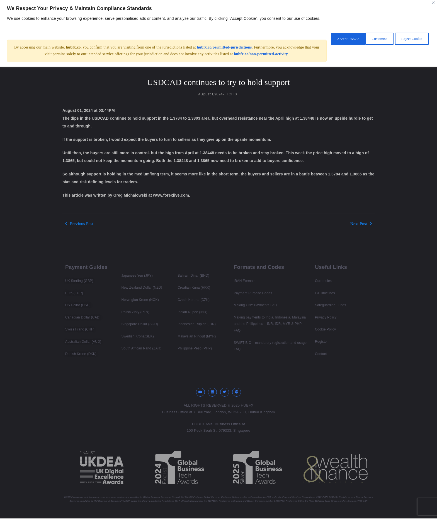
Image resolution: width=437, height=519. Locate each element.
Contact (321, 354)
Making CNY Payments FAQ (255, 305)
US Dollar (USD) (78, 305)
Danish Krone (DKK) (80, 354)
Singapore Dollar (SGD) (140, 324)
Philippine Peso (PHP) (195, 348)
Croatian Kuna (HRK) (194, 287)
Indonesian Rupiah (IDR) (197, 324)
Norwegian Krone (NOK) (140, 300)
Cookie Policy (325, 329)
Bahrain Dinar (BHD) (193, 275)
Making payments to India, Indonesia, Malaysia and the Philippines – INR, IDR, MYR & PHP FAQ (270, 323)
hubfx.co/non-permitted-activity (260, 61)
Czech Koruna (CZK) (194, 300)
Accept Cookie (410, 42)
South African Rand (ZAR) (142, 348)
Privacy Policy (325, 317)
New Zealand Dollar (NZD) (142, 287)
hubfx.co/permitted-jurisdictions (224, 54)
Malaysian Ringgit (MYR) (197, 336)
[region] (218, 36)
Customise (331, 42)
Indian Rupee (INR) (192, 312)
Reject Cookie (369, 42)
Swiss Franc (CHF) (79, 329)
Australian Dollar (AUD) (83, 342)
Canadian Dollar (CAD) (83, 317)
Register (321, 342)
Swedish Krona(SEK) (138, 336)
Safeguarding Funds (330, 305)
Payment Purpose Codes (253, 293)
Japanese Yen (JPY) (137, 275)
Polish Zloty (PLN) (135, 312)
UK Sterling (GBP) (79, 281)
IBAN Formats (245, 281)
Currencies (323, 281)
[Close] (433, 2)
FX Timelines (325, 293)
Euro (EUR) (74, 293)
